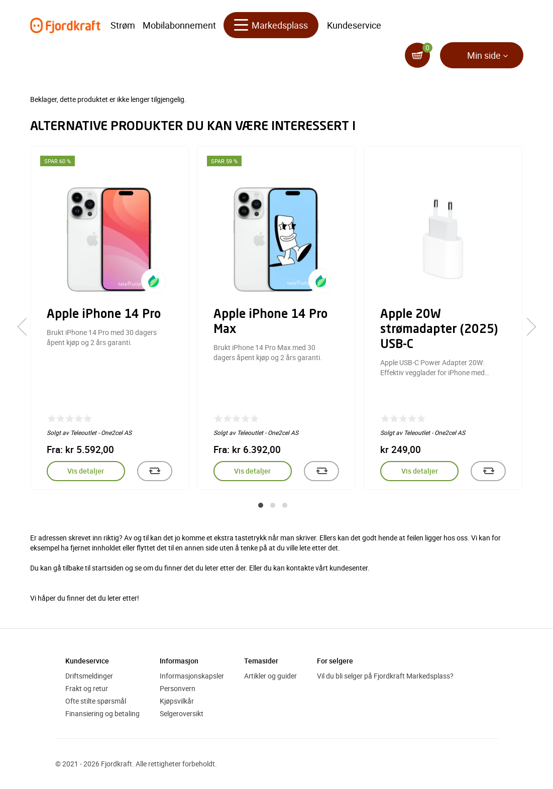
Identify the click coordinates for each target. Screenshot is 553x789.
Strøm (122, 25)
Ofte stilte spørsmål (95, 701)
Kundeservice (354, 25)
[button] (261, 505)
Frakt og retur (86, 688)
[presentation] (26, 327)
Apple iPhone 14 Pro (104, 315)
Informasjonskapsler (192, 676)
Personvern (177, 688)
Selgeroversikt (181, 713)
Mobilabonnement (179, 25)
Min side (484, 55)
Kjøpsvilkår (177, 701)
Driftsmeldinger (89, 676)
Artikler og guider (270, 676)
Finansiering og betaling (102, 713)
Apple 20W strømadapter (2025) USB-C (439, 330)
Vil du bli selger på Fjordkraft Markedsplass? (385, 676)
